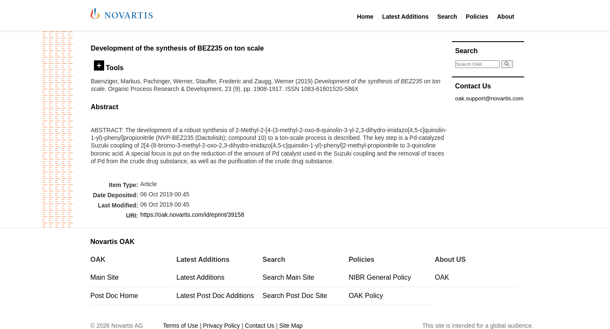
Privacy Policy (221, 325)
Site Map (291, 325)
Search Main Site (289, 277)
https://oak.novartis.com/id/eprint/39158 (192, 214)
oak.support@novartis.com (489, 98)
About (505, 16)
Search (447, 16)
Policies (477, 16)
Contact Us (259, 325)
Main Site (105, 277)
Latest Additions (405, 16)
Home (365, 16)
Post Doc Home (114, 295)
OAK (442, 277)
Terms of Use (180, 325)
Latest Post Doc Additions (215, 295)
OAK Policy (366, 295)
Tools (109, 67)
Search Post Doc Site (295, 295)
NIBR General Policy (380, 277)
